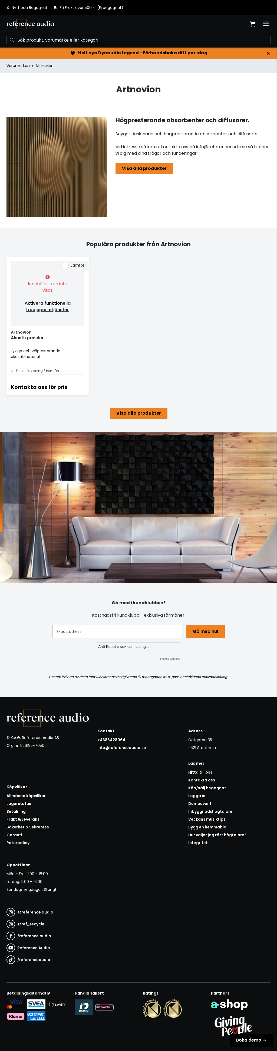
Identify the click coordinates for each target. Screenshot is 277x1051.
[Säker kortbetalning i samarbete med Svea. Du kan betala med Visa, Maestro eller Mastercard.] (15, 1004)
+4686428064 (111, 740)
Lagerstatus (18, 803)
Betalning (16, 811)
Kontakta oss (201, 780)
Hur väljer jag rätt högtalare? (217, 835)
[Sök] (138, 40)
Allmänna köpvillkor (26, 795)
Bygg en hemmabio (207, 827)
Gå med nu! (205, 631)
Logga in (196, 795)
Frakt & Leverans (22, 819)
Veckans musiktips (207, 819)
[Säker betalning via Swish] (57, 1004)
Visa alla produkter (144, 168)
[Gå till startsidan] (30, 24)
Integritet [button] (198, 842)
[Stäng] (268, 53)
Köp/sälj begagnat (207, 788)
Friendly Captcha (170, 658)
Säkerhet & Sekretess (27, 827)
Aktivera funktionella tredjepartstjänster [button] (48, 306)
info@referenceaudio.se (121, 747)
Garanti (14, 835)
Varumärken (18, 65)
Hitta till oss (200, 772)
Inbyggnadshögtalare (210, 811)
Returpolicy (17, 842)
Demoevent (200, 803)
